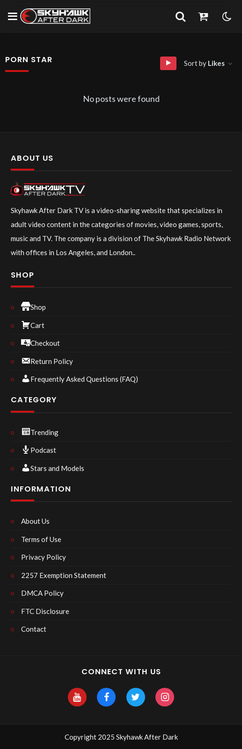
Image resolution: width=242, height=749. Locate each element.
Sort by (205, 63)
